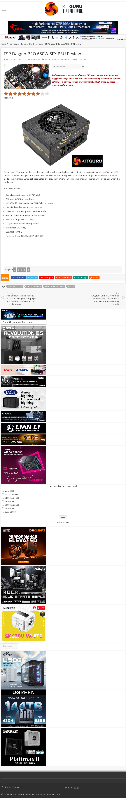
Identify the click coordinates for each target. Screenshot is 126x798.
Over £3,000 (10, 511)
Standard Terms (54, 794)
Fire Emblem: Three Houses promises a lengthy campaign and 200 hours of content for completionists (22, 299)
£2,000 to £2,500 (12, 505)
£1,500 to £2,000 (12, 501)
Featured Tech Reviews (32, 44)
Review (71, 286)
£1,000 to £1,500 (12, 498)
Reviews (82, 59)
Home (3, 44)
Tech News (14, 44)
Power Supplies (71, 59)
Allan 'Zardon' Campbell (16, 59)
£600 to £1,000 (11, 494)
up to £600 (9, 491)
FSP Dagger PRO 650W (54, 286)
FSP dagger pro (33, 286)
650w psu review (15, 286)
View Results (63, 522)
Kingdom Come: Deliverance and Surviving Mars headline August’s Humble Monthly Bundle (103, 299)
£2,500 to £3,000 (12, 508)
